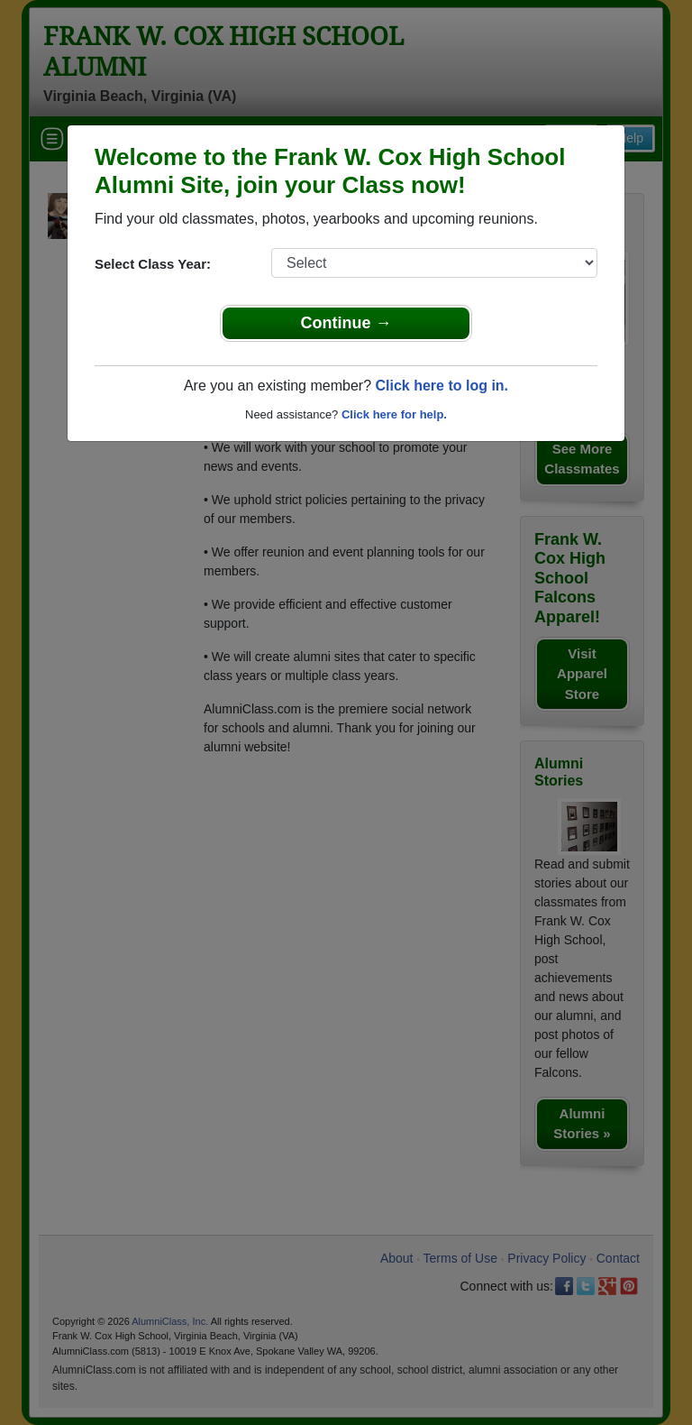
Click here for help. (394, 414)
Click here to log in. (441, 385)
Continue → (346, 323)
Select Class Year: (153, 263)
